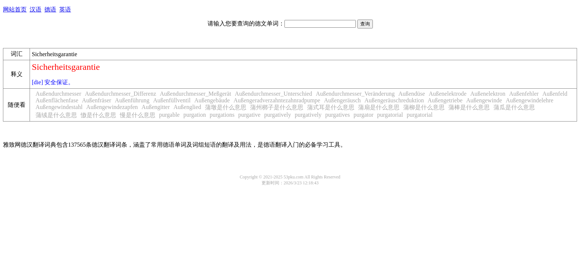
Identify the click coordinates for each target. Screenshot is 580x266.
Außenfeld (554, 94)
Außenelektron (487, 94)
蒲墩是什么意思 (225, 107)
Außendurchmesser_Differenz (120, 94)
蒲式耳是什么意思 (330, 107)
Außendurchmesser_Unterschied (273, 94)
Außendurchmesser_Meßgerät (195, 94)
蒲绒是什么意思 (56, 115)
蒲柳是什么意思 (424, 107)
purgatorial (390, 115)
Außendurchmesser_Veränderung (355, 94)
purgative (249, 115)
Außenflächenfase (57, 100)
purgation (194, 115)
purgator (364, 115)
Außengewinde (484, 100)
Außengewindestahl (59, 107)
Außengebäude (212, 100)
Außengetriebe (445, 100)
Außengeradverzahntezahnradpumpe (276, 100)
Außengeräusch (342, 100)
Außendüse (411, 94)
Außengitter (156, 107)
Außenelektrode (447, 94)
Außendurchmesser (58, 94)
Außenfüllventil (171, 100)
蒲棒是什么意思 (469, 107)
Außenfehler (524, 94)
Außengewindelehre (529, 100)
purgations (222, 115)
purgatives (337, 115)
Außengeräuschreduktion (394, 100)
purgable (169, 115)
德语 (50, 9)
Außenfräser (96, 100)
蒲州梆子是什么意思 (276, 107)
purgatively (277, 115)
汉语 (35, 9)
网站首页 (15, 9)
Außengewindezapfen (112, 107)
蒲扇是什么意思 (378, 107)
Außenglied (187, 107)
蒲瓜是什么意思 (514, 107)
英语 (65, 9)
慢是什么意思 (137, 115)
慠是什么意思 (98, 115)
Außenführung (132, 100)
